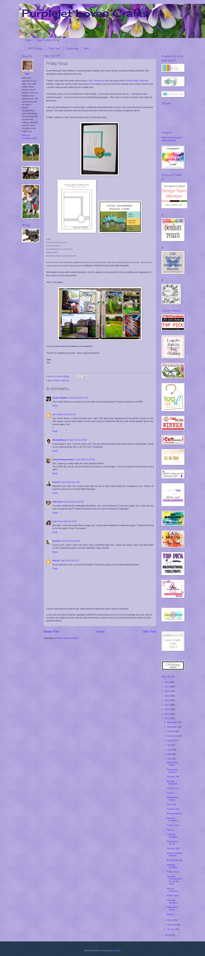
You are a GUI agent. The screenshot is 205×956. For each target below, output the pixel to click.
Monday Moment (174, 813)
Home (28, 40)
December (172, 722)
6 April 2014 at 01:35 (69, 482)
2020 (167, 691)
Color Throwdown (96, 80)
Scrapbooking (71, 49)
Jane (26, 74)
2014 (167, 718)
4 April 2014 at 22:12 (66, 414)
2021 (167, 686)
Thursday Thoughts (172, 835)
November (172, 727)
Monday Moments (172, 782)
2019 (167, 696)
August (170, 740)
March (170, 920)
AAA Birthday (35, 49)
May (169, 754)
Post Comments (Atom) (68, 638)
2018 (167, 700)
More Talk (171, 804)
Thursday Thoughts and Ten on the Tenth (174, 880)
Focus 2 (170, 793)
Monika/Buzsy (59, 440)
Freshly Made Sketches (136, 80)
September (172, 736)
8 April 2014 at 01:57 (69, 560)
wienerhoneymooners (63, 459)
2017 (167, 705)
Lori (54, 521)
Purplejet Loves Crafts (85, 13)
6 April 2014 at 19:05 (70, 541)
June (169, 749)
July (169, 745)
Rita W (55, 560)
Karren (55, 482)
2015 (167, 714)
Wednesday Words (172, 763)
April (169, 759)
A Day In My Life (61, 380)
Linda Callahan (60, 398)
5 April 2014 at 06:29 (85, 459)
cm (53, 414)
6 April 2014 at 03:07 (67, 521)
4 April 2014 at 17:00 (78, 398)
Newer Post (51, 631)
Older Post (149, 631)
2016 (167, 709)
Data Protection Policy (47, 40)
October (171, 731)
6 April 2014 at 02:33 (74, 502)
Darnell (56, 541)
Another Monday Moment (174, 854)
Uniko (86, 49)
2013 (167, 935)
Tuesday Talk (173, 776)
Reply (55, 405)
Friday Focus (173, 788)
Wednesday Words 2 (172, 770)
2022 (167, 682)
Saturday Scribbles (172, 819)
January (171, 929)
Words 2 (171, 914)
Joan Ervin (57, 502)
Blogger (117, 950)
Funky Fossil (54, 49)
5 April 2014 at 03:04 (77, 440)
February (171, 925)
